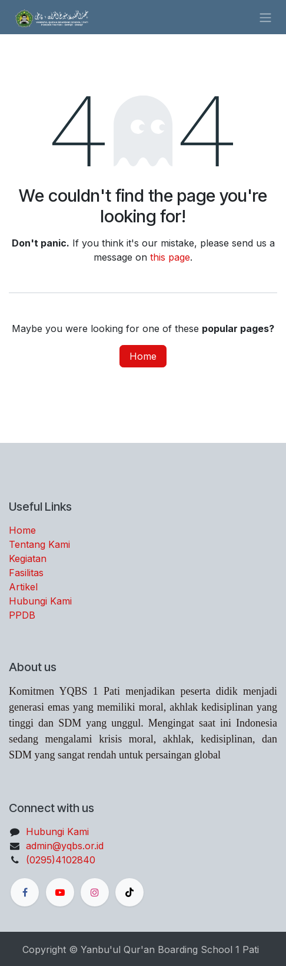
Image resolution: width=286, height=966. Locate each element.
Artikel (23, 587)
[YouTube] (60, 892)
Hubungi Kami (40, 601)
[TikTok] (129, 892)
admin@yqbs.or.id (65, 846)
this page (170, 257)
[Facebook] (25, 892)
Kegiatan (27, 558)
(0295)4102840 (60, 860)
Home (143, 356)
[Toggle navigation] (265, 17)
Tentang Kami (39, 544)
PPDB (22, 615)
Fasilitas (26, 573)
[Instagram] (95, 892)
